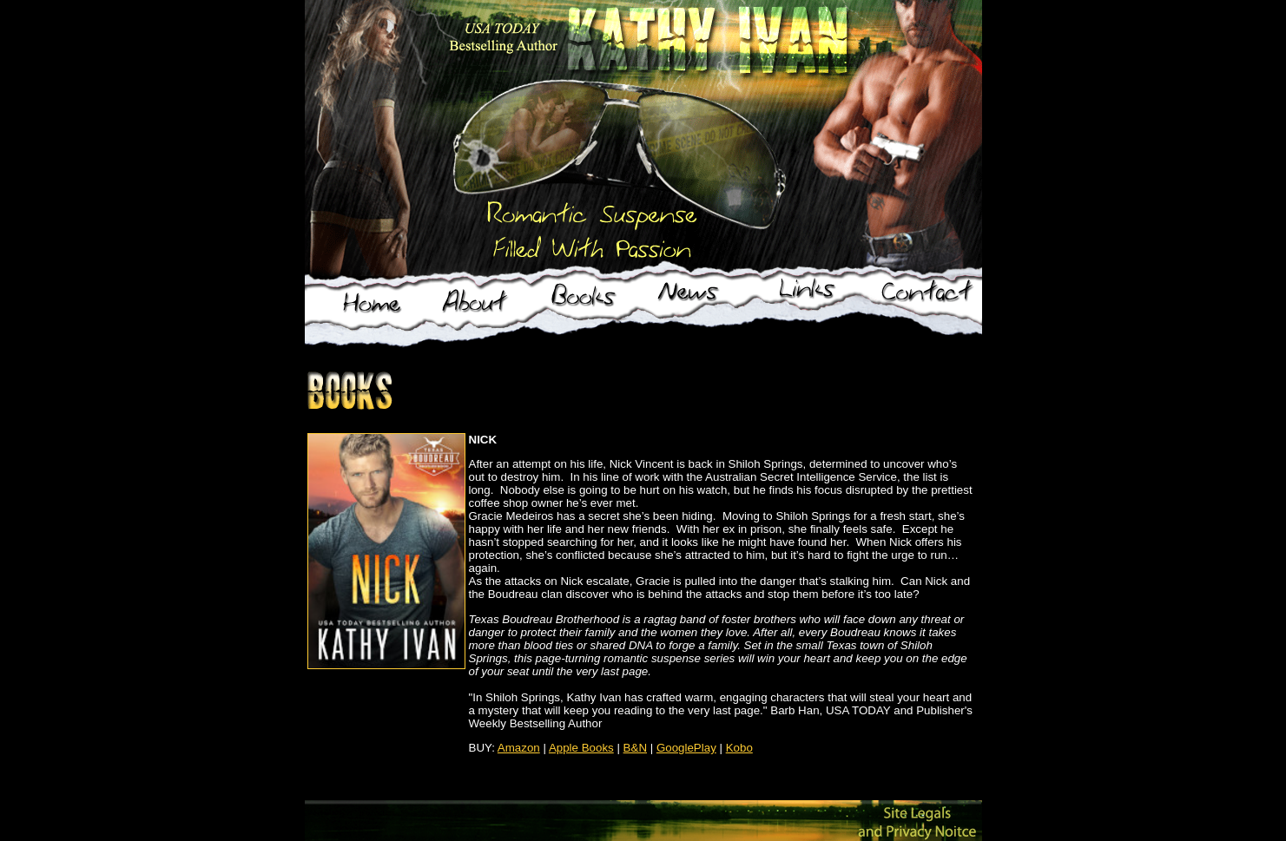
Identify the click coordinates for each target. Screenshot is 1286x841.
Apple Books (581, 747)
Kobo (739, 747)
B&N (635, 747)
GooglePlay (686, 747)
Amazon (519, 747)
